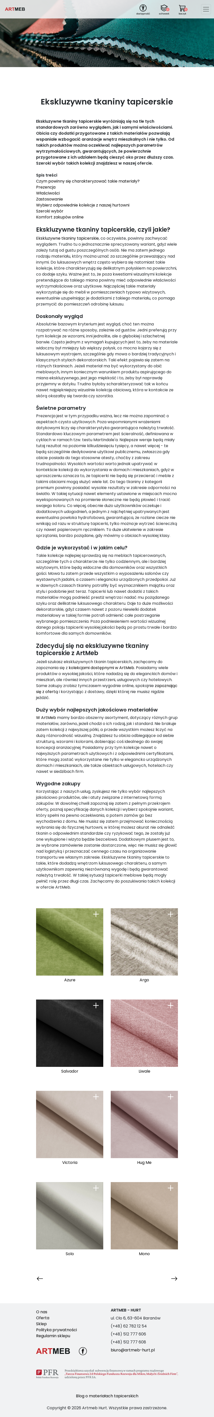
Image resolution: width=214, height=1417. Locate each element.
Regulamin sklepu (53, 1336)
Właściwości (48, 193)
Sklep (41, 1324)
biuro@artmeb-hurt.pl (133, 1350)
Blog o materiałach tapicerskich (107, 1396)
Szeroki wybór (49, 211)
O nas (41, 1312)
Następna (168, 1278)
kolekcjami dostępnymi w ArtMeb (101, 668)
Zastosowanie (50, 199)
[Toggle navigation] (206, 9)
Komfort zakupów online (60, 217)
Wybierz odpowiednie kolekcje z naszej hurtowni (82, 205)
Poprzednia (47, 1278)
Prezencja (46, 187)
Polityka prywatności (56, 1330)
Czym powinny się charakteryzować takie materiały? (88, 181)
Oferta (42, 1318)
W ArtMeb (46, 717)
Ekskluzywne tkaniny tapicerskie (67, 238)
